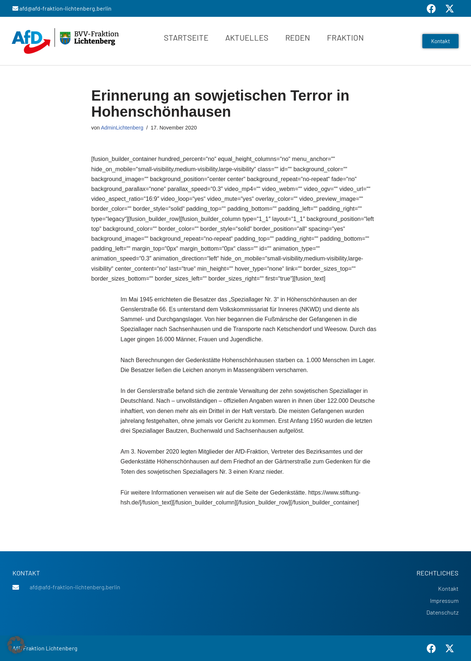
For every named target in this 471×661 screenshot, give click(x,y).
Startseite (186, 37)
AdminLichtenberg (122, 128)
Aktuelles (246, 37)
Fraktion (345, 37)
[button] (16, 645)
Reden (297, 37)
